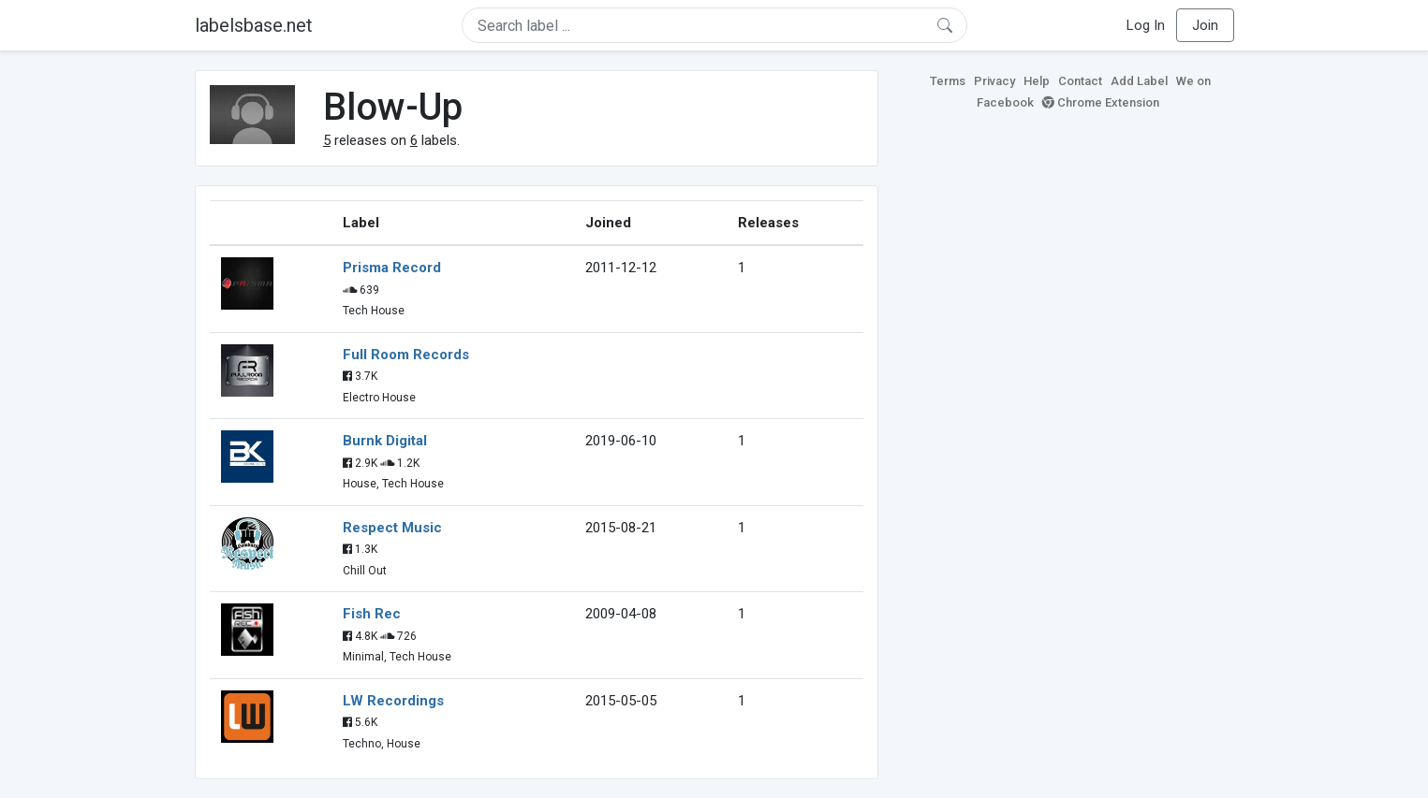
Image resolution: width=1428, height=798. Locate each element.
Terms (947, 81)
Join (1205, 25)
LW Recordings (393, 700)
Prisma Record (392, 267)
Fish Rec (372, 613)
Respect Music (392, 527)
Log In (1145, 25)
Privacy (994, 81)
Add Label (1139, 81)
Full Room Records (406, 354)
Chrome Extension (1100, 102)
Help (1036, 81)
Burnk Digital (385, 440)
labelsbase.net (254, 25)
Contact (1080, 81)
